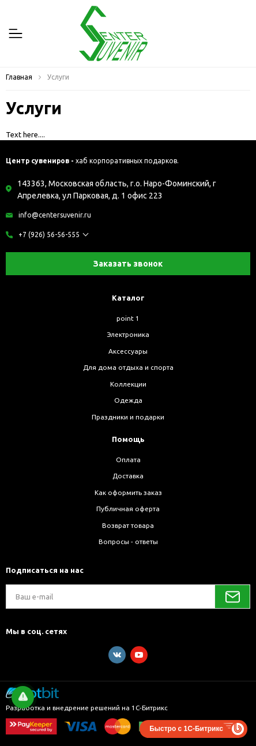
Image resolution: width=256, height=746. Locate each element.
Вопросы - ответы (128, 541)
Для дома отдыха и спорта (128, 367)
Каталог (128, 298)
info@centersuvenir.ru (54, 215)
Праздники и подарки (128, 417)
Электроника (128, 334)
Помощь (128, 439)
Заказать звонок (128, 263)
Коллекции (128, 384)
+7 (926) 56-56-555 (49, 234)
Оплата (128, 459)
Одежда (128, 400)
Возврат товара (128, 525)
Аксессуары (128, 351)
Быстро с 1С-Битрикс (186, 729)
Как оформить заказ (128, 492)
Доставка (128, 475)
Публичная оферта (128, 508)
